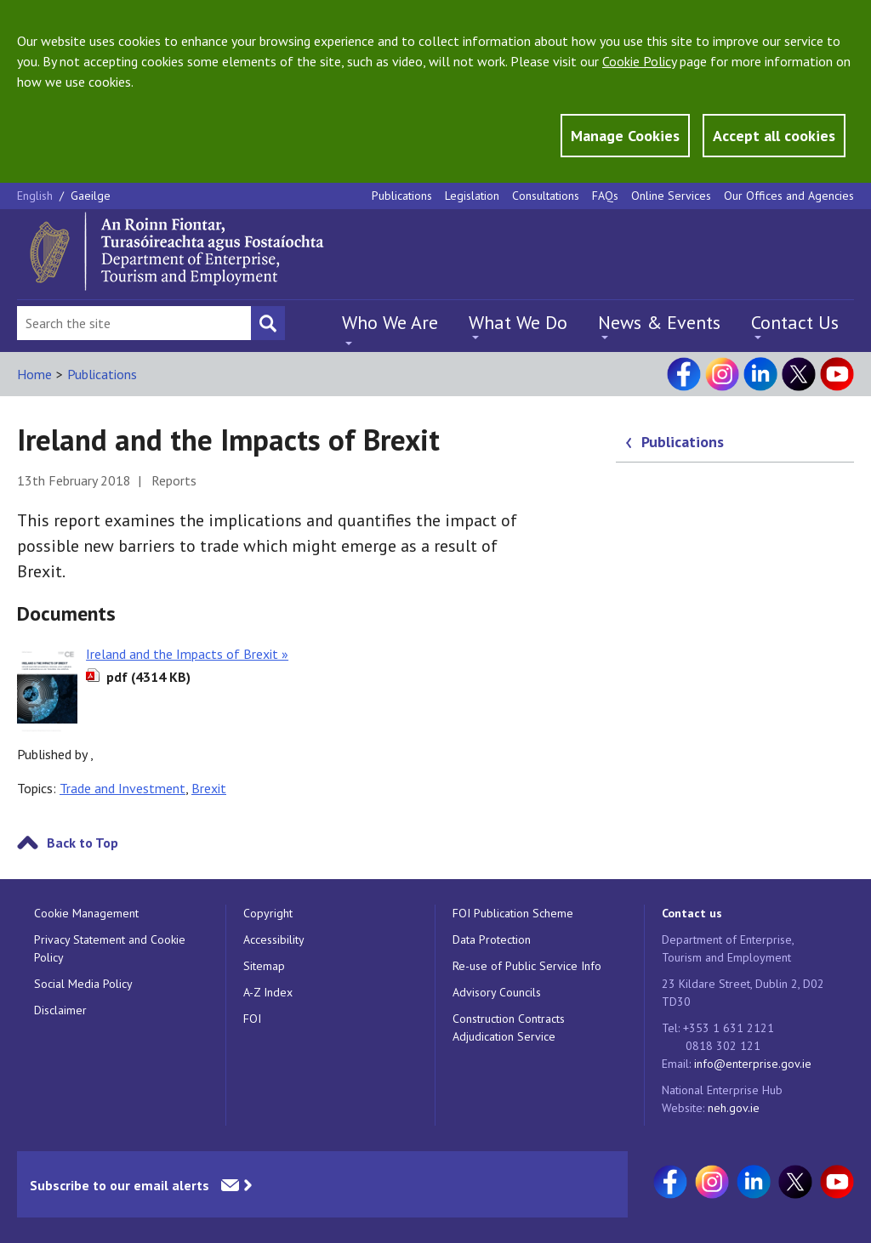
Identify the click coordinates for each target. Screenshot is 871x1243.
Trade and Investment (122, 788)
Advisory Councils (497, 992)
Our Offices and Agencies (789, 195)
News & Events (659, 322)
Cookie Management (86, 913)
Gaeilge (91, 195)
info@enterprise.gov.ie (752, 1063)
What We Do (518, 322)
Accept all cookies (774, 135)
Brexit (208, 788)
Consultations (545, 195)
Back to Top (82, 842)
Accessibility (274, 939)
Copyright (268, 913)
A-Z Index (268, 992)
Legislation (472, 195)
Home (34, 374)
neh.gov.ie (734, 1107)
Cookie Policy (639, 61)
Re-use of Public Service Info (527, 965)
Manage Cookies (625, 135)
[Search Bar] (134, 323)
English (36, 195)
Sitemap (264, 965)
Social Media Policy (83, 983)
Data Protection (492, 939)
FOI (252, 1018)
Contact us (692, 913)
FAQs (605, 195)
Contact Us (795, 322)
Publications (402, 195)
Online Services (671, 195)
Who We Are (390, 322)
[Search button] (268, 323)
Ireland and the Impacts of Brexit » (187, 653)
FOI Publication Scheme (513, 913)
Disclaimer (60, 1010)
